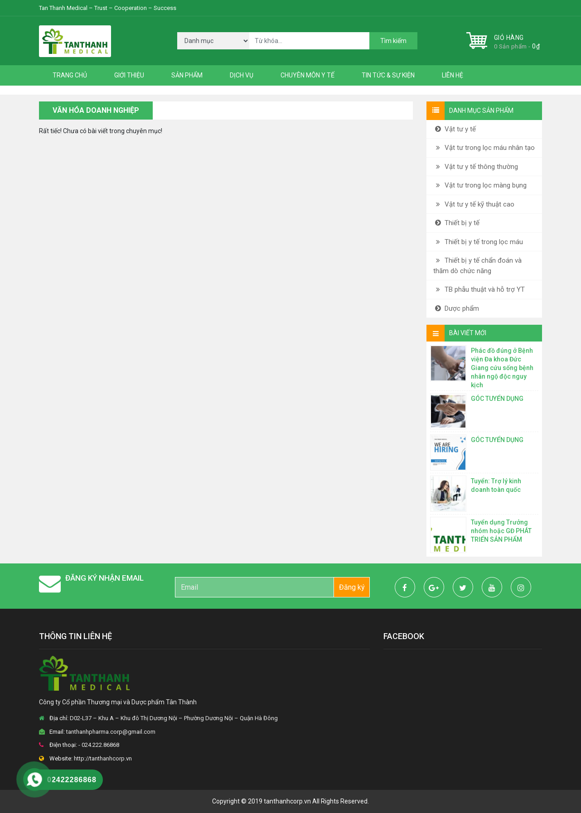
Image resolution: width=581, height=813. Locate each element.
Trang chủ (70, 75)
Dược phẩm (456, 308)
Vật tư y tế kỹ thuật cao (473, 204)
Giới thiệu (129, 75)
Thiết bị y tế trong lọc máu (478, 242)
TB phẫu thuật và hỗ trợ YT (479, 289)
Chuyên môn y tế (307, 75)
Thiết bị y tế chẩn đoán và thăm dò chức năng (477, 265)
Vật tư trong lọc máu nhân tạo (484, 148)
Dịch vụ (241, 75)
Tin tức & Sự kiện (388, 75)
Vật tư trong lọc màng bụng (480, 185)
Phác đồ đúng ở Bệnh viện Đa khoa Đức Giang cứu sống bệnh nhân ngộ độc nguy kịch (502, 368)
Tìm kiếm (393, 40)
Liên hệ (452, 75)
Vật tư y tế (454, 129)
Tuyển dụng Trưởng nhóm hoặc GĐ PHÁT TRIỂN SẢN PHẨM (501, 531)
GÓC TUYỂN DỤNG (497, 398)
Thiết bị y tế (456, 223)
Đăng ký (352, 587)
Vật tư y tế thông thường (475, 167)
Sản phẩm (187, 75)
